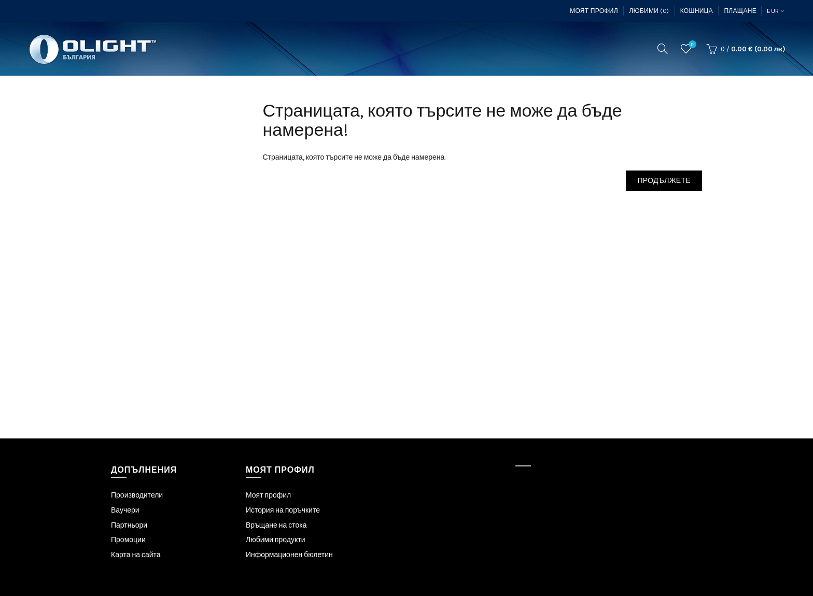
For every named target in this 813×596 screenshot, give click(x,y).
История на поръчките (283, 510)
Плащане (740, 11)
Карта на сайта (136, 554)
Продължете (664, 180)
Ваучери (125, 510)
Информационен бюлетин (289, 554)
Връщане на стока (276, 525)
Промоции (128, 539)
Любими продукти (275, 539)
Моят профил (594, 11)
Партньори (129, 525)
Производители (137, 495)
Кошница (696, 11)
